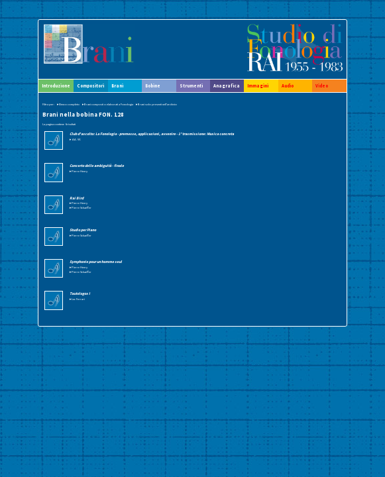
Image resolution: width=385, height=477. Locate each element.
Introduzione (56, 86)
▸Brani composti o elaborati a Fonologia (107, 104)
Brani (117, 86)
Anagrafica (226, 86)
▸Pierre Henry (78, 171)
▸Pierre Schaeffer (80, 207)
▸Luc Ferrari (77, 299)
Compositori (90, 86)
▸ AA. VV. (75, 139)
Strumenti (191, 86)
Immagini (257, 86)
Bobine (152, 86)
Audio (288, 86)
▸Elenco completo (68, 104)
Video (321, 86)
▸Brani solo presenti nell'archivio (156, 104)
